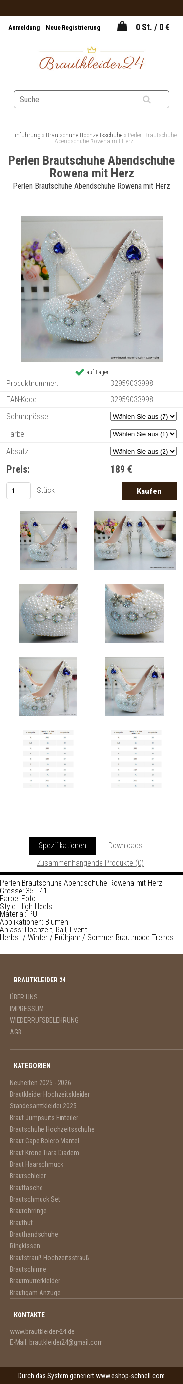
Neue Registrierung (73, 27)
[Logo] (91, 59)
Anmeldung (24, 27)
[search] (158, 99)
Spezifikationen (62, 845)
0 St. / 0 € (153, 27)
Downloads (125, 845)
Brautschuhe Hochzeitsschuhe (84, 135)
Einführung (26, 135)
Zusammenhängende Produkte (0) (90, 863)
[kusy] (18, 490)
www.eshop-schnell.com (130, 1376)
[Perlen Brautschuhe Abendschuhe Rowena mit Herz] (92, 220)
